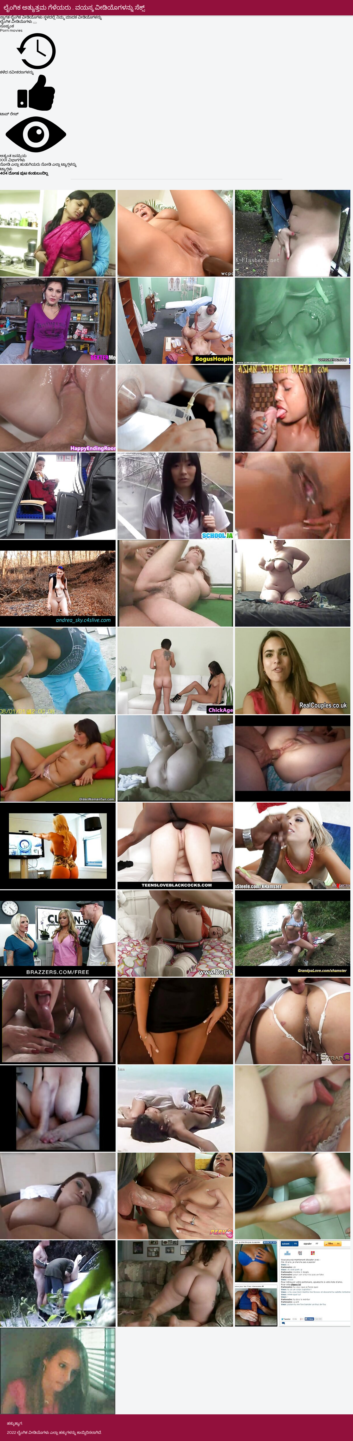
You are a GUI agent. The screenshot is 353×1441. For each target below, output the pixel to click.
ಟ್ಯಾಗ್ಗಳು (6, 169)
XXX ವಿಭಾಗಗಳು (12, 160)
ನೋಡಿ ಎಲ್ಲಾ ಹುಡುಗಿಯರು (20, 165)
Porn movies (11, 31)
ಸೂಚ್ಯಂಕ (7, 26)
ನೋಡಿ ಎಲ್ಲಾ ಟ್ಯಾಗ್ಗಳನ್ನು (58, 165)
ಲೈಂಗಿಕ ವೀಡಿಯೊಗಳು (16, 22)
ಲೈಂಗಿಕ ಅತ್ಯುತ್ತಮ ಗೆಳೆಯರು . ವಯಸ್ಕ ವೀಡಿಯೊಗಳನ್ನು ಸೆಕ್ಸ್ (74, 8)
